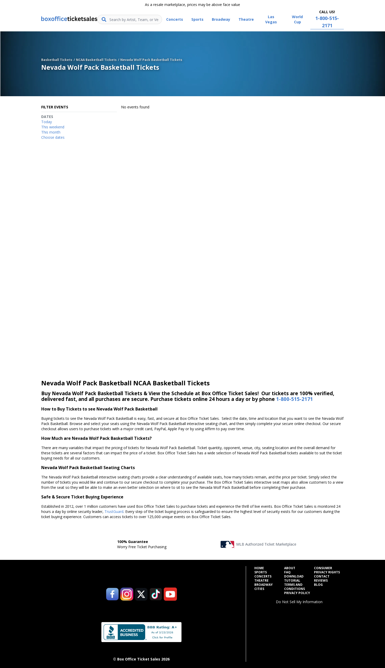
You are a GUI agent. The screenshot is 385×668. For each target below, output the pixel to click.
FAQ (287, 572)
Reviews (321, 581)
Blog (318, 585)
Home (259, 568)
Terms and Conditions (294, 587)
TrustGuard (113, 511)
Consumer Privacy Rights (327, 570)
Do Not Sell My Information (299, 601)
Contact (322, 576)
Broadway (263, 585)
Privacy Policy (297, 593)
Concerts (262, 576)
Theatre (261, 581)
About (289, 568)
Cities (259, 589)
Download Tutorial (294, 578)
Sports (260, 572)
